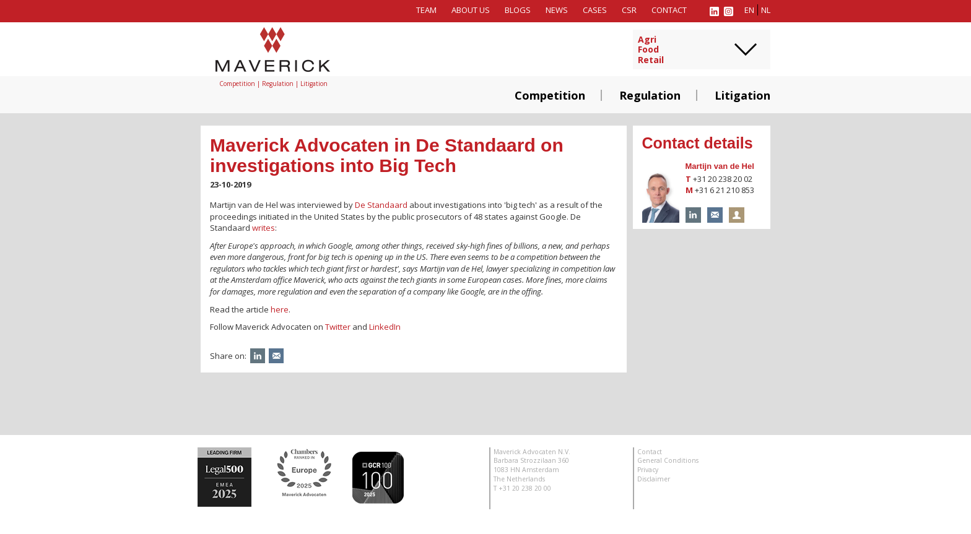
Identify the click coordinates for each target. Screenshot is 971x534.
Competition (550, 95)
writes (263, 227)
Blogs (518, 9)
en (749, 9)
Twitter (338, 326)
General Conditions (668, 460)
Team (426, 9)
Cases (595, 9)
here (280, 309)
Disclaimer (653, 479)
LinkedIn (385, 326)
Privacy (647, 469)
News (557, 9)
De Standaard (381, 204)
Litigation (742, 95)
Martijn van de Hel (720, 166)
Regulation (650, 95)
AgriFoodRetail (651, 50)
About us (470, 9)
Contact (669, 9)
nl (765, 9)
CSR (629, 9)
